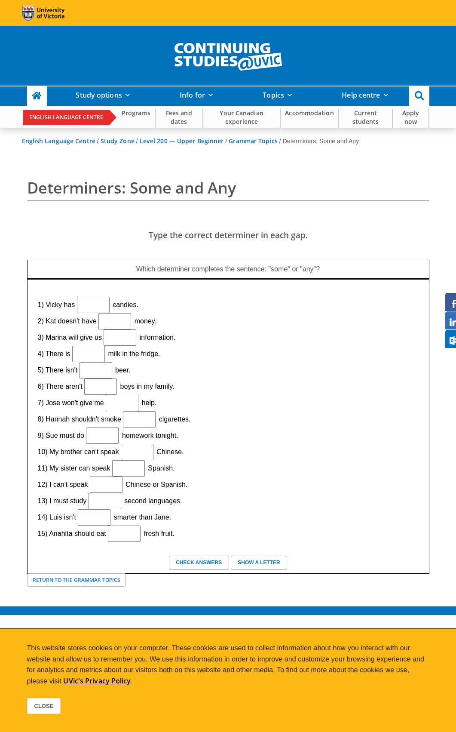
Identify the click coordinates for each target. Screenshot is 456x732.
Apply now (410, 117)
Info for (192, 95)
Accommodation (309, 113)
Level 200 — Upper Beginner (182, 141)
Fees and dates (179, 117)
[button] (419, 96)
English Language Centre (66, 117)
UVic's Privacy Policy (97, 681)
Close (44, 706)
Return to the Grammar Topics (76, 580)
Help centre (361, 95)
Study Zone (118, 141)
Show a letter (259, 563)
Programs (136, 113)
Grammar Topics (253, 141)
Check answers (198, 563)
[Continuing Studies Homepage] (37, 96)
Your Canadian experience (241, 117)
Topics (273, 95)
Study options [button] (99, 95)
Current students (365, 117)
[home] (228, 55)
